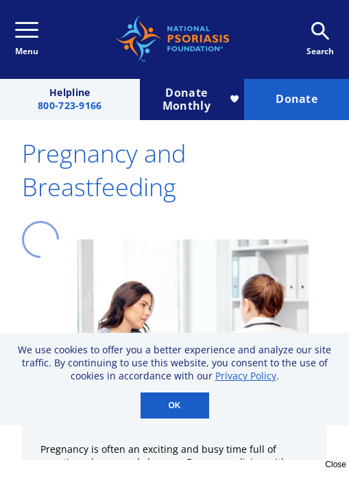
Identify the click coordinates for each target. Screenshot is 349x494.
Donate (296, 98)
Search (320, 39)
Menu (26, 39)
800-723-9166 (69, 106)
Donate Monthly (201, 99)
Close (335, 464)
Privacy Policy (245, 375)
